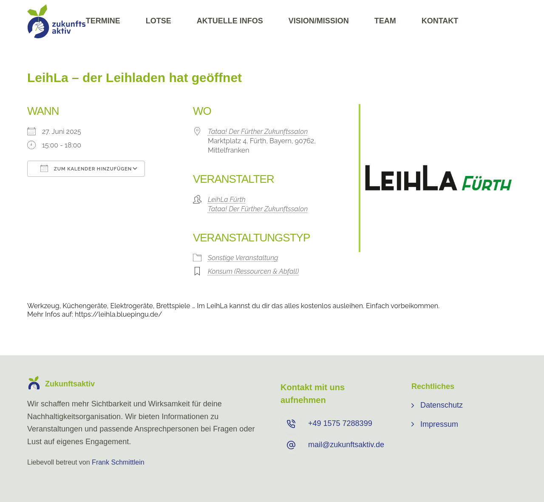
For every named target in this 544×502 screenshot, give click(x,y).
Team (385, 21)
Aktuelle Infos (230, 21)
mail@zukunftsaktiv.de (346, 444)
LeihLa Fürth (227, 200)
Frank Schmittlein (118, 462)
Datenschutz (441, 405)
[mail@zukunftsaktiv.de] (291, 445)
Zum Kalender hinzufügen (86, 168)
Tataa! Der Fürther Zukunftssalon (258, 132)
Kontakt (440, 21)
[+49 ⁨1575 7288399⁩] (291, 423)
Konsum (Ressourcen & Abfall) (253, 271)
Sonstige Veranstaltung (243, 258)
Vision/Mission (319, 21)
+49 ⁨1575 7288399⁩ (340, 423)
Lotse (158, 21)
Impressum (439, 424)
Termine (103, 21)
